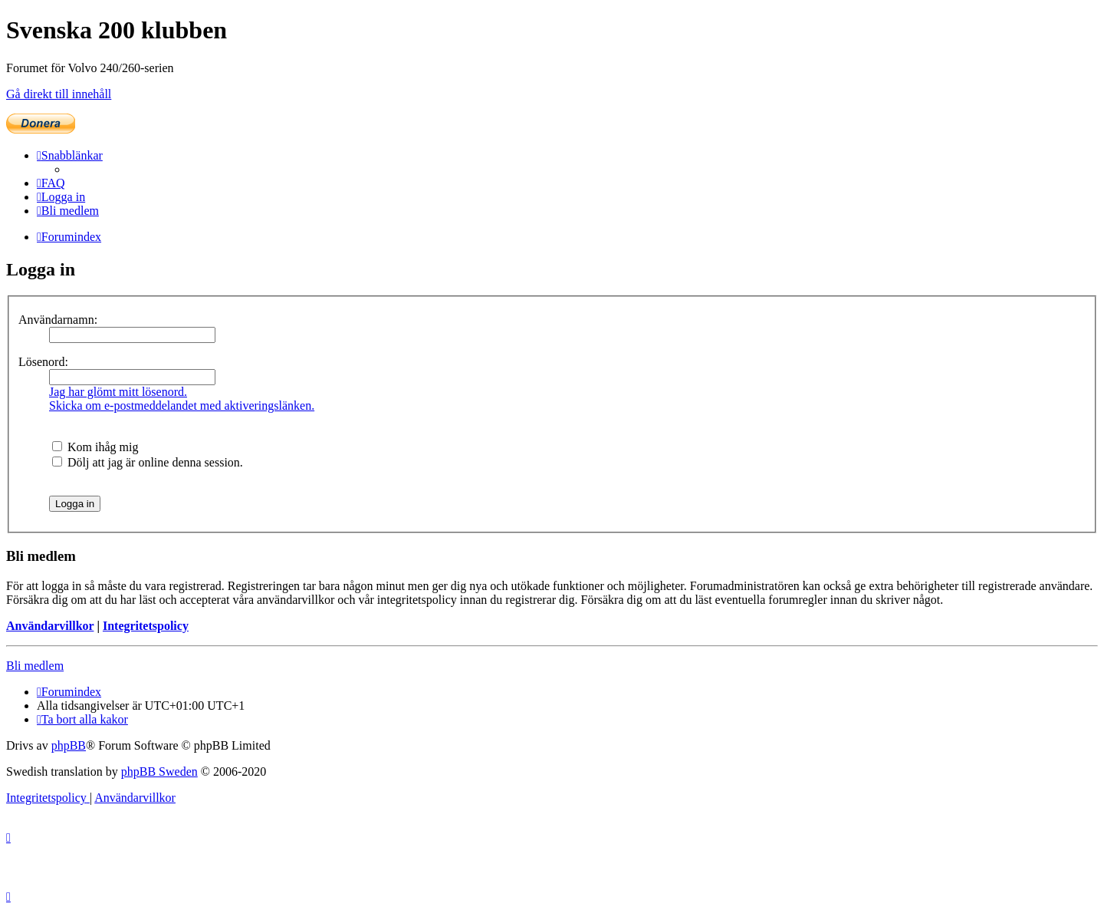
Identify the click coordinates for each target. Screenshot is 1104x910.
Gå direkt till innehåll (58, 94)
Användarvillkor (50, 625)
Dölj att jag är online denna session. (147, 462)
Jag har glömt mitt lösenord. (118, 391)
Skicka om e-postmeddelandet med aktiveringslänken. (181, 405)
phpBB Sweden (159, 771)
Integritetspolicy (146, 625)
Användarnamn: (57, 319)
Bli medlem (35, 665)
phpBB (68, 745)
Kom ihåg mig (95, 446)
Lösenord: (43, 361)
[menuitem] (51, 183)
